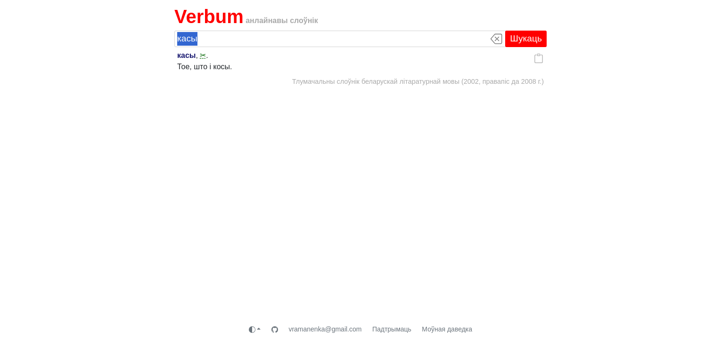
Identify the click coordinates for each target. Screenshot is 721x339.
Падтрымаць (391, 329)
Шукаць (526, 38)
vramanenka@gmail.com (324, 329)
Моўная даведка (447, 329)
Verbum (209, 16)
